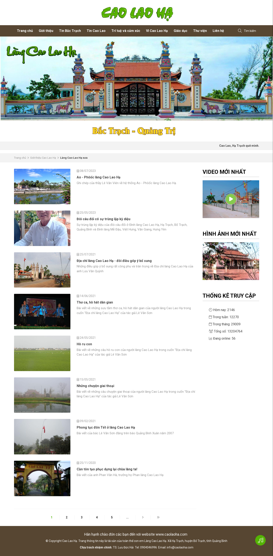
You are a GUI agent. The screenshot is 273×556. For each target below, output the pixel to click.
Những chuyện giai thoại (95, 386)
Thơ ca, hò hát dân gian (95, 302)
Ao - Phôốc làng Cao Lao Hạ (98, 177)
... (127, 517)
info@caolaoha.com (180, 547)
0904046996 (148, 547)
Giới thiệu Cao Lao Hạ (43, 157)
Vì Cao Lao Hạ (157, 31)
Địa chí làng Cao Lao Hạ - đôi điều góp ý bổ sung (114, 261)
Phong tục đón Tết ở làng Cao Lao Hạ (106, 427)
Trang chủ (25, 31)
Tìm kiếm (247, 31)
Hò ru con (84, 344)
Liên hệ (218, 31)
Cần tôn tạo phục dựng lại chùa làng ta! (107, 469)
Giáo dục (180, 31)
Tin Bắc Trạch (70, 31)
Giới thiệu (46, 31)
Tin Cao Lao (96, 31)
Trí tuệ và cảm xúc (125, 31)
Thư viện (200, 31)
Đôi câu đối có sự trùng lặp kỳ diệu (103, 219)
